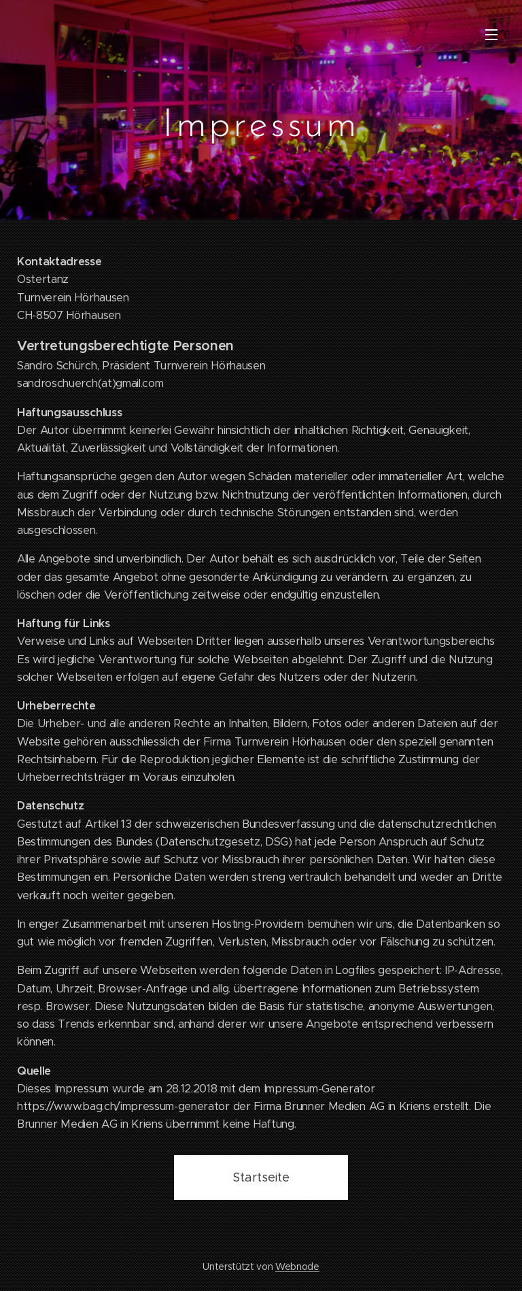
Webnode (297, 1266)
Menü (491, 34)
